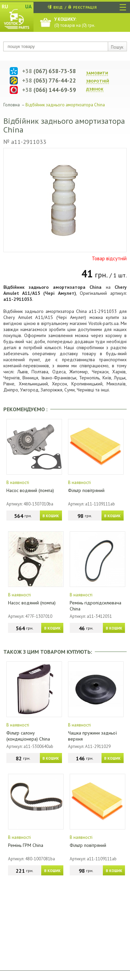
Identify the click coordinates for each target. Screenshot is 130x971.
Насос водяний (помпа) (30, 490)
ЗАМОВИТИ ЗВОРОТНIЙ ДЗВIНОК (97, 81)
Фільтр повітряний (86, 490)
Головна (11, 105)
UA (28, 6)
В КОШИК (51, 516)
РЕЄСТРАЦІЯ (84, 7)
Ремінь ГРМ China (25, 845)
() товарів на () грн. (74, 22)
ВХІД (58, 7)
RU (5, 6)
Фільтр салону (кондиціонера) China (28, 736)
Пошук (117, 47)
